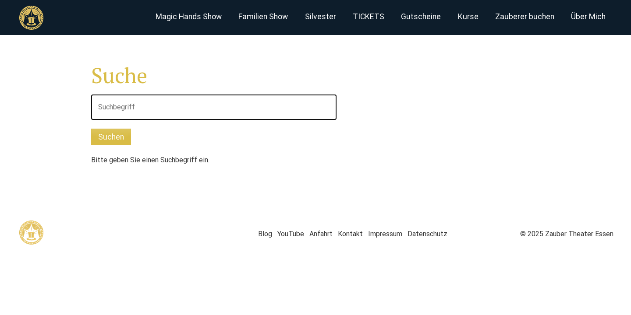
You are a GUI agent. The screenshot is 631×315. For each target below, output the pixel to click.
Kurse (468, 16)
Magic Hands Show (189, 16)
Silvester (320, 16)
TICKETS (368, 16)
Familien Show (263, 16)
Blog (265, 234)
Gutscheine (421, 16)
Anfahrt (321, 234)
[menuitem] (188, 17)
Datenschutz (427, 234)
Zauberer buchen (524, 16)
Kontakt (350, 234)
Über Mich (588, 16)
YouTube (290, 234)
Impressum (385, 234)
